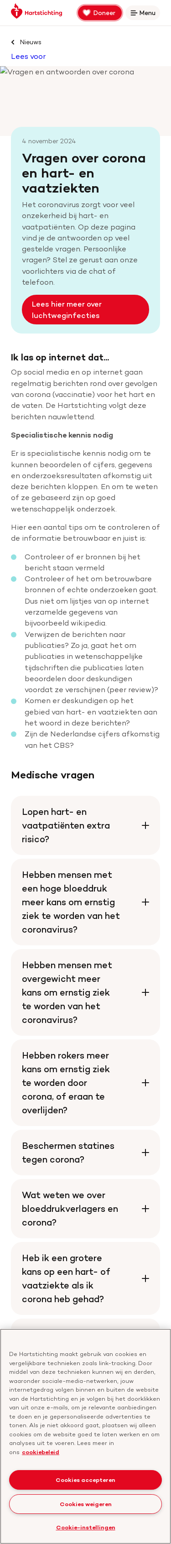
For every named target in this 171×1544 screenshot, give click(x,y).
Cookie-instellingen (85, 1527)
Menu (144, 14)
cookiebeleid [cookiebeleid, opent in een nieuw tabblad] (40, 1451)
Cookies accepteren (85, 1479)
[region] (85, 1436)
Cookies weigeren (86, 1503)
